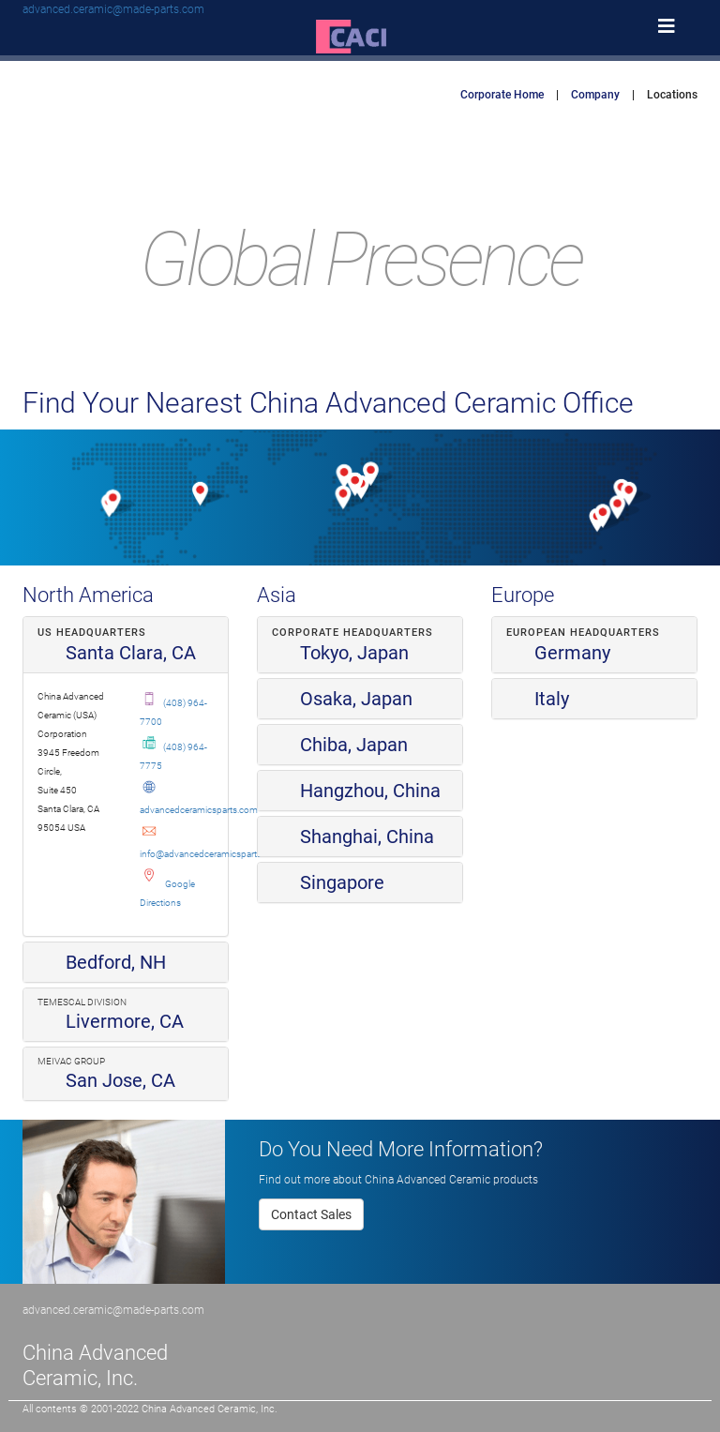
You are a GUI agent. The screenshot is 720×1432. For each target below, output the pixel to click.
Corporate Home (502, 94)
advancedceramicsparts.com (199, 810)
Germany (558, 652)
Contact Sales (311, 1214)
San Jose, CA (106, 1080)
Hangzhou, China (356, 790)
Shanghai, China (353, 836)
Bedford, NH (102, 962)
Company (595, 94)
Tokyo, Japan (340, 652)
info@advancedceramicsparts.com (211, 854)
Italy (537, 698)
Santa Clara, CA (117, 652)
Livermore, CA (111, 1021)
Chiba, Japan (340, 744)
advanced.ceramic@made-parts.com (113, 9)
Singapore (328, 882)
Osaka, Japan (342, 698)
